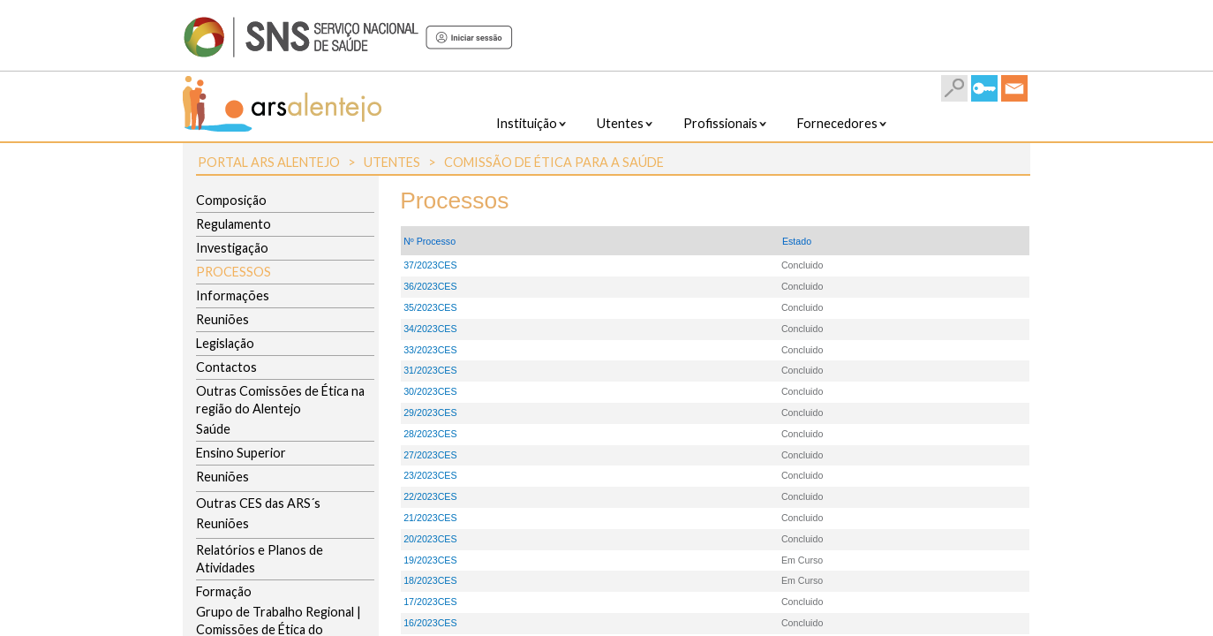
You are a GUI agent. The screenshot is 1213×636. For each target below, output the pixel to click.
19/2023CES (429, 560)
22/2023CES (429, 496)
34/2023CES (429, 328)
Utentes (392, 162)
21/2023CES (429, 517)
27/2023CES (429, 455)
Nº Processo (429, 241)
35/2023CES (429, 307)
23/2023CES (429, 475)
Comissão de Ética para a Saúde (554, 162)
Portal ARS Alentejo (269, 162)
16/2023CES (429, 622)
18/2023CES (429, 580)
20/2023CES (429, 539)
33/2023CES (429, 349)
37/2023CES (429, 265)
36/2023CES (429, 286)
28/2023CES (429, 433)
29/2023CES (429, 412)
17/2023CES (429, 601)
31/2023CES (429, 370)
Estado (796, 241)
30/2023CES (429, 391)
